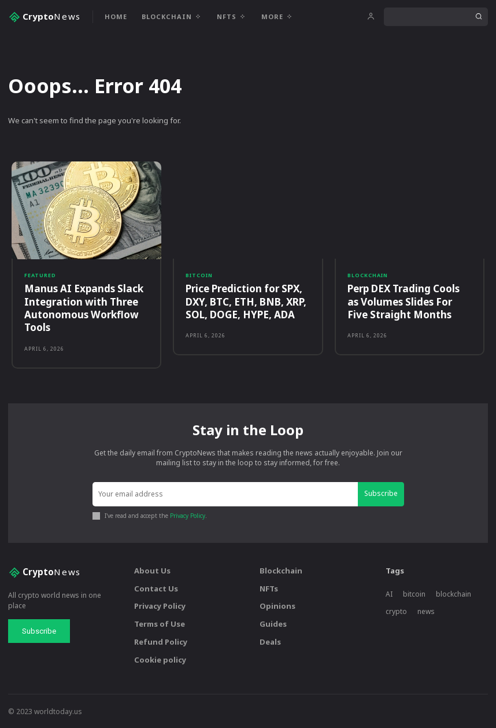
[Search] (478, 17)
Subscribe (381, 493)
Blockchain (367, 275)
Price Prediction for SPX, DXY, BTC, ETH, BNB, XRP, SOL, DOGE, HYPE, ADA (246, 301)
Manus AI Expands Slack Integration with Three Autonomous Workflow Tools (83, 307)
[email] (225, 494)
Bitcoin (199, 275)
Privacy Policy (187, 514)
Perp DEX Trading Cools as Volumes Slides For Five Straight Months (409, 301)
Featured (40, 275)
